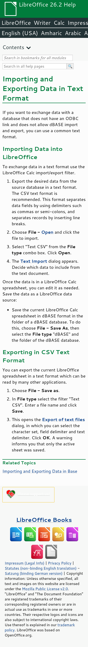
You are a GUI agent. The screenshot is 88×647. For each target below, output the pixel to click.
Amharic (51, 33)
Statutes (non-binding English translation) (41, 568)
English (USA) (19, 33)
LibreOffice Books (44, 520)
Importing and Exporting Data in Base (39, 471)
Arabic (73, 33)
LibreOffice (16, 23)
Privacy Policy (59, 563)
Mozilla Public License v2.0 (45, 588)
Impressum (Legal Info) (24, 563)
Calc (59, 23)
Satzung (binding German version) (34, 573)
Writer (42, 23)
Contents (13, 47)
